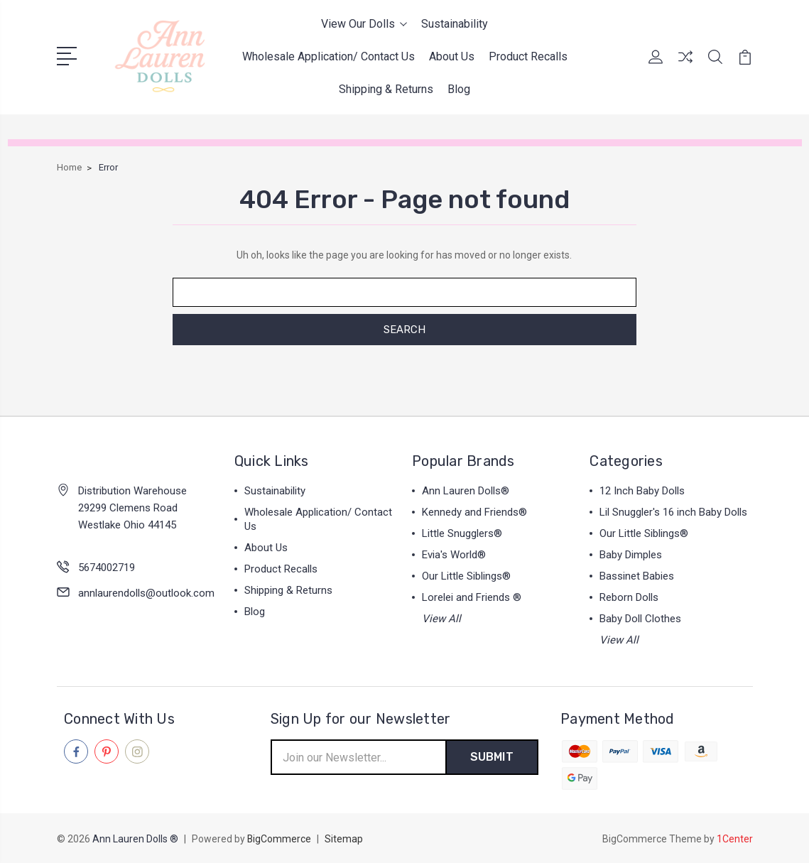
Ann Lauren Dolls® (465, 490)
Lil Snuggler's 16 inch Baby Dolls (673, 512)
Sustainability (454, 24)
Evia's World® (454, 554)
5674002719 (106, 567)
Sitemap (344, 839)
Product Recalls (528, 56)
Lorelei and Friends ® (471, 597)
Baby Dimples (630, 554)
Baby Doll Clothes (640, 618)
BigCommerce (279, 839)
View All (441, 618)
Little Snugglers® (462, 533)
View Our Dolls (364, 24)
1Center (735, 839)
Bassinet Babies (636, 576)
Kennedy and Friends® (474, 512)
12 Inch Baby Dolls (642, 490)
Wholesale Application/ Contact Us (328, 56)
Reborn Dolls (628, 597)
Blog (458, 89)
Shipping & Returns (386, 89)
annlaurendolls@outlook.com (146, 593)
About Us (451, 56)
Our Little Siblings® (466, 576)
